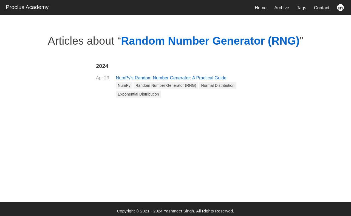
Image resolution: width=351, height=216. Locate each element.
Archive (281, 7)
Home (261, 7)
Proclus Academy (27, 7)
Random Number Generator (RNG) (165, 85)
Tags (301, 7)
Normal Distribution (217, 85)
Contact (321, 7)
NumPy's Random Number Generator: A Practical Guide (171, 78)
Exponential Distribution (138, 94)
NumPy (124, 85)
